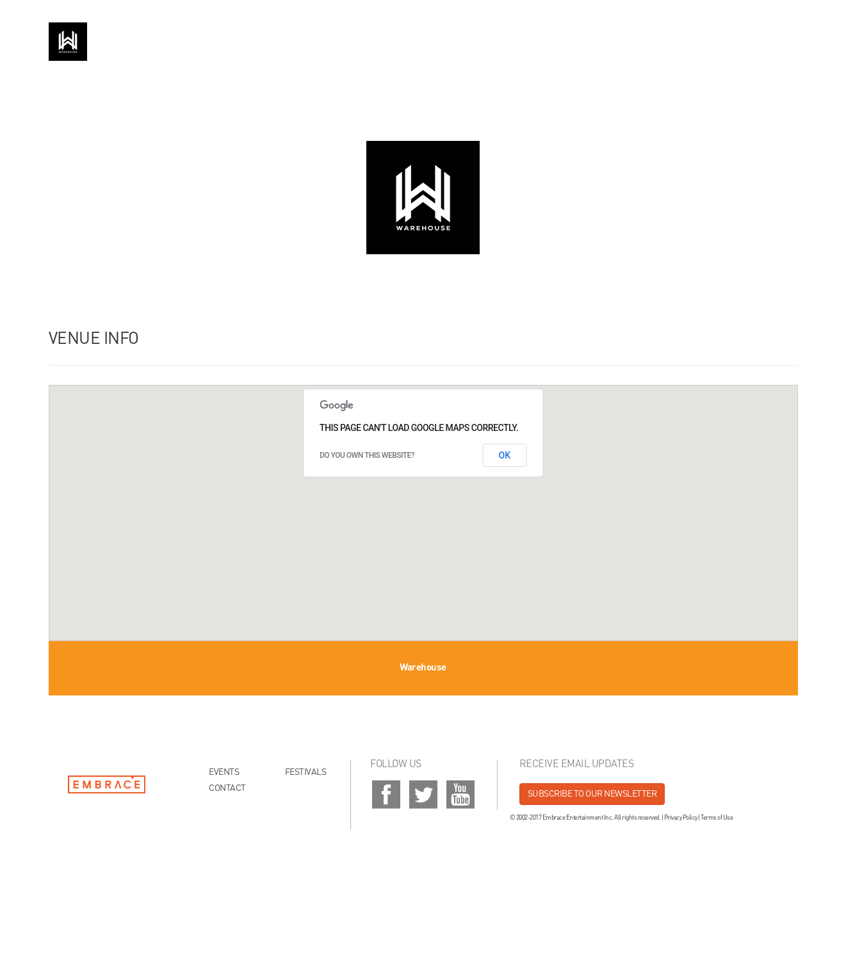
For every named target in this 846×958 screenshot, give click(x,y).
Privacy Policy (680, 818)
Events (224, 772)
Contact (227, 788)
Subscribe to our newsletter (592, 794)
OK (505, 455)
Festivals (306, 772)
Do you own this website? (367, 455)
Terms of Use (717, 818)
